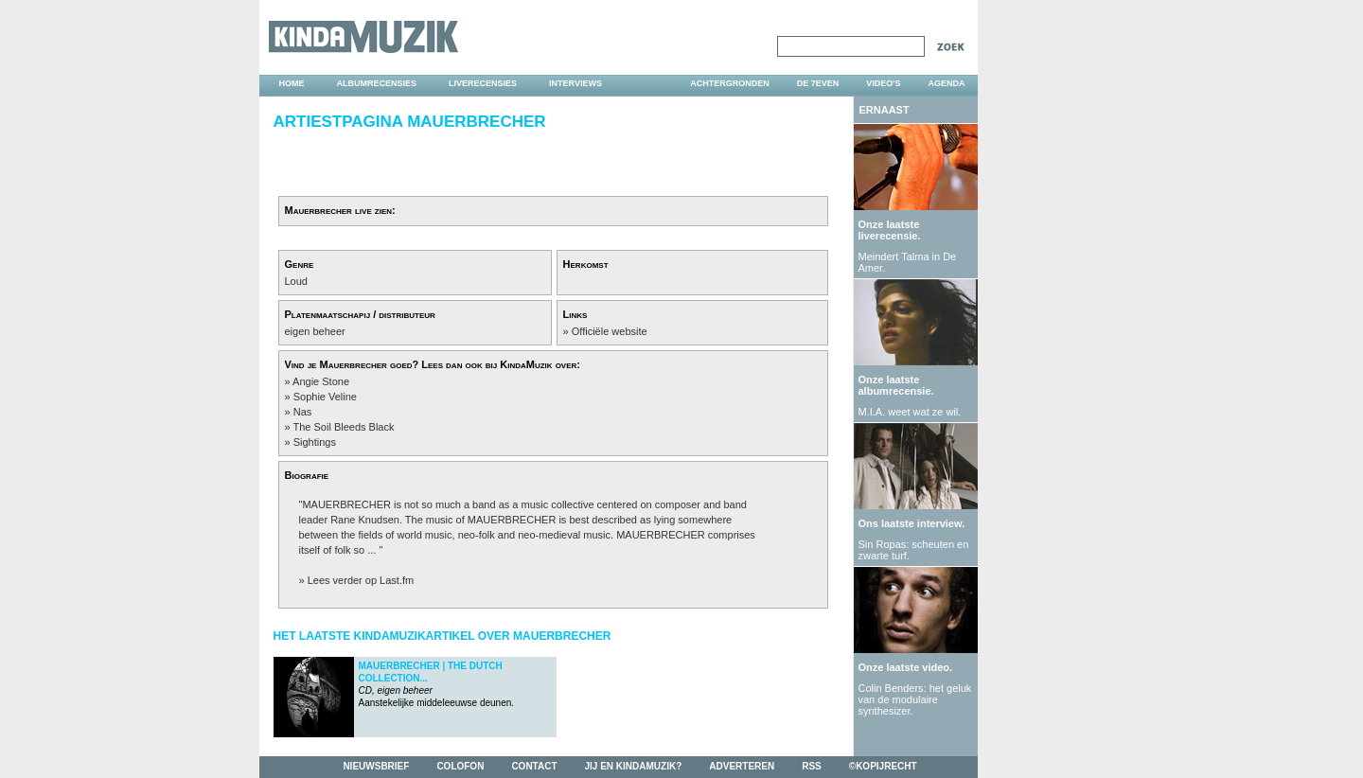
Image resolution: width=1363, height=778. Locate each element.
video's (883, 83)
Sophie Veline (325, 396)
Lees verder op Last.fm (361, 580)
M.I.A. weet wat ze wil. (910, 411)
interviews (575, 83)
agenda (946, 83)
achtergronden (730, 83)
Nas (302, 411)
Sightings (314, 442)
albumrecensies (377, 83)
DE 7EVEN (818, 83)
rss (812, 766)
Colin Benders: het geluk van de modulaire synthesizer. (915, 699)
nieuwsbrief (376, 766)
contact (534, 766)
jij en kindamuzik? (633, 766)
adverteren (741, 766)
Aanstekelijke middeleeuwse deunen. (437, 684)
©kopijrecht (883, 766)
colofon (460, 766)
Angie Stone (320, 381)
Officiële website (609, 331)
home (292, 83)
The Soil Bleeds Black (343, 427)
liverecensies (483, 83)
